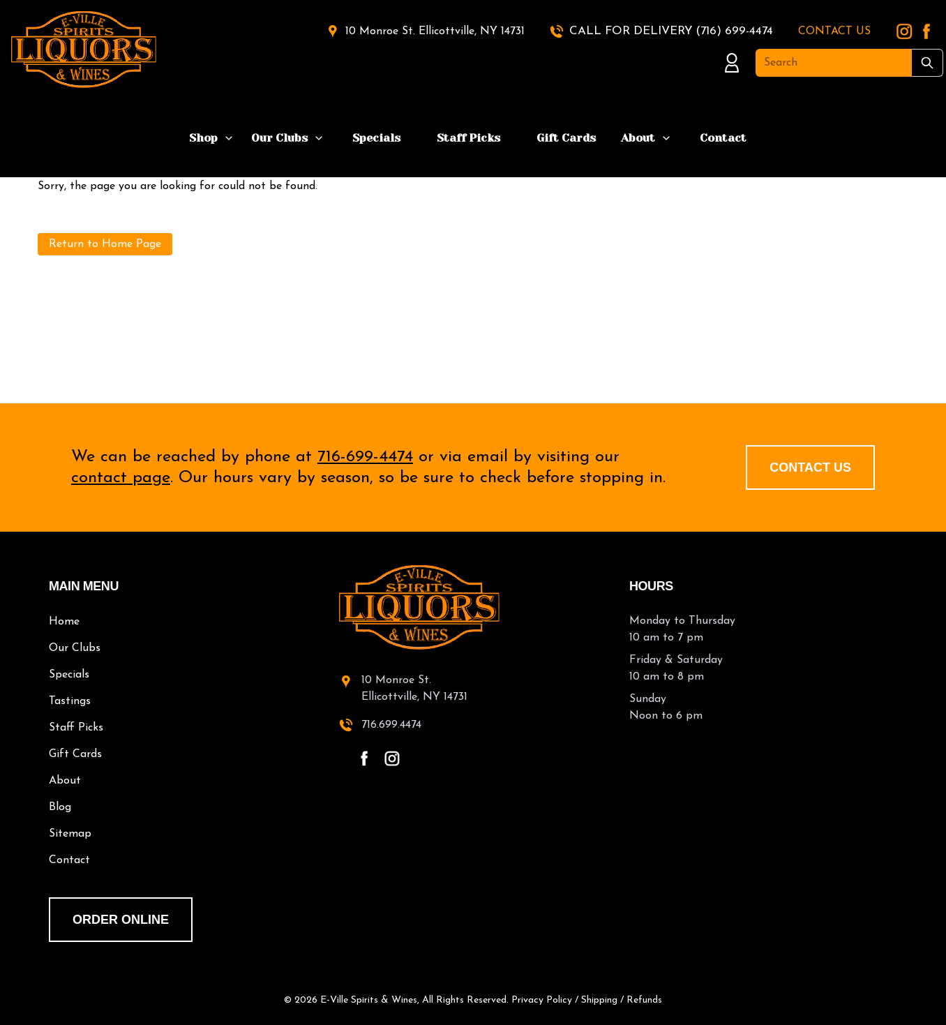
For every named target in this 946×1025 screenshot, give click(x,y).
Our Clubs (279, 137)
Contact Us (810, 467)
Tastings (70, 701)
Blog (60, 807)
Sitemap (70, 833)
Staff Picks (468, 137)
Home (64, 621)
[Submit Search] (927, 63)
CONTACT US (834, 31)
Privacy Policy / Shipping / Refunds (586, 1000)
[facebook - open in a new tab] (364, 758)
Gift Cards (566, 137)
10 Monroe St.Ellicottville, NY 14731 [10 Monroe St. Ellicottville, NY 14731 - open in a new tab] (414, 689)
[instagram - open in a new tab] (392, 758)
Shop (203, 137)
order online (121, 920)
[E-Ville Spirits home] (473, 607)
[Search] (834, 63)
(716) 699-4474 (734, 31)
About (638, 137)
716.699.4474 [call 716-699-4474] (391, 725)
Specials (376, 137)
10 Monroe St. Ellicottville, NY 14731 (435, 31)
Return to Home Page (105, 244)
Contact (723, 137)
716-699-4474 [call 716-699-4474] (365, 457)
